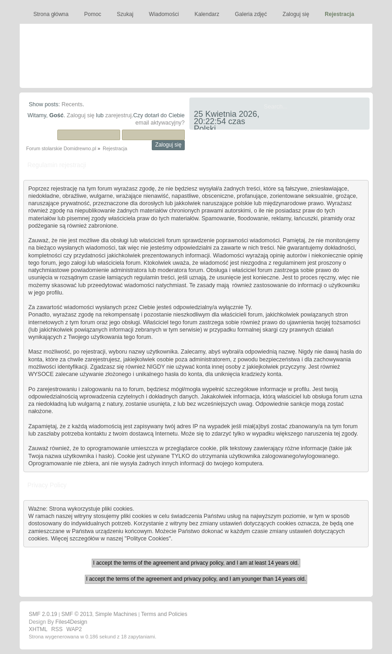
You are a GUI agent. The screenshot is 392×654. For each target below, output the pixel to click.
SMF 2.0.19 (43, 614)
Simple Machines (116, 614)
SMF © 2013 (77, 614)
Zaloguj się (80, 115)
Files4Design (71, 622)
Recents (72, 104)
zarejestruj (118, 115)
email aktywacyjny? (159, 123)
